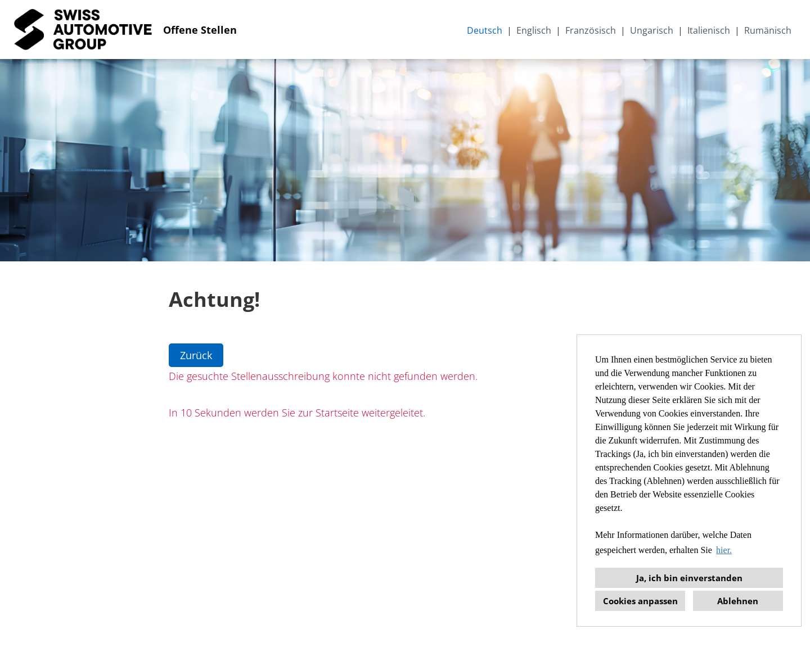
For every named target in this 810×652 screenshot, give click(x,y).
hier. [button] (724, 550)
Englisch (533, 30)
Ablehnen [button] (737, 600)
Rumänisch (767, 30)
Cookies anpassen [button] (640, 600)
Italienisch (708, 30)
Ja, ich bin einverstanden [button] (689, 577)
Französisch (590, 30)
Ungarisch (651, 30)
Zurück (196, 355)
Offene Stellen (200, 30)
